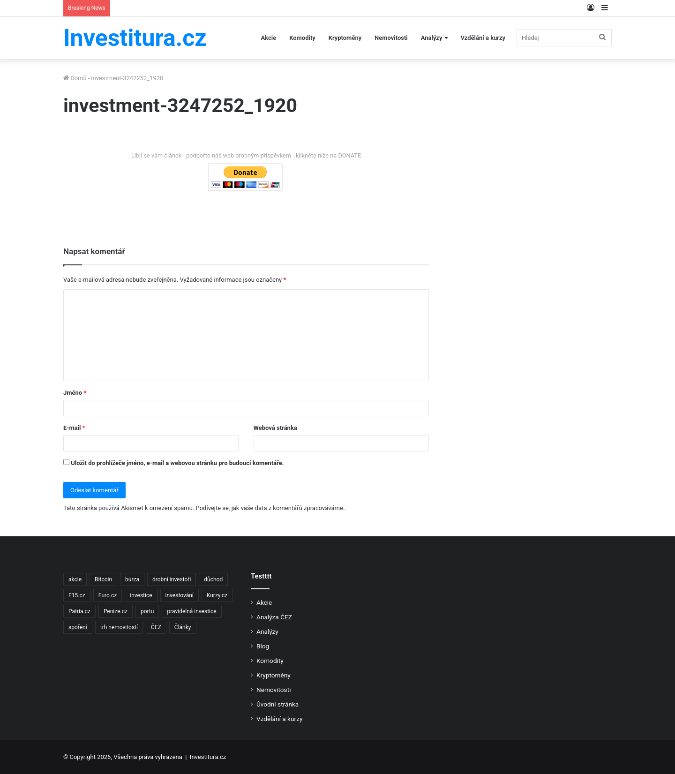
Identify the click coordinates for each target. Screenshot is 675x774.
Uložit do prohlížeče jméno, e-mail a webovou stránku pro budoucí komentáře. (177, 462)
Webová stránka (275, 427)
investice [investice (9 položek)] (141, 595)
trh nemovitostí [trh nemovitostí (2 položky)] (119, 627)
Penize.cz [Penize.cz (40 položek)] (116, 611)
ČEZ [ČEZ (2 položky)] (156, 627)
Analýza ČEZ (274, 617)
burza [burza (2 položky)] (132, 579)
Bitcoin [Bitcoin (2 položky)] (103, 579)
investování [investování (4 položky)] (179, 595)
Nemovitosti (391, 37)
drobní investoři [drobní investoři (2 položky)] (171, 579)
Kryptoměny (345, 37)
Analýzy (431, 37)
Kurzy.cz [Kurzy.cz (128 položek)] (217, 595)
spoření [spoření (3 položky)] (77, 627)
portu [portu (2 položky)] (147, 611)
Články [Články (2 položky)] (182, 627)
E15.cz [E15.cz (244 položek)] (76, 595)
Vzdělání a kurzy (482, 37)
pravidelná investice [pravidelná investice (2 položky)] (191, 611)
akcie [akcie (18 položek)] (75, 579)
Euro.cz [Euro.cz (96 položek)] (107, 595)
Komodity (302, 37)
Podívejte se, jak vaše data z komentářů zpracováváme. (270, 507)
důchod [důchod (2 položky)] (213, 579)
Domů (75, 78)
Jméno (74, 392)
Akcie (269, 37)
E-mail (74, 427)
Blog (262, 646)
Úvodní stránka (277, 704)
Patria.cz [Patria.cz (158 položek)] (79, 611)
